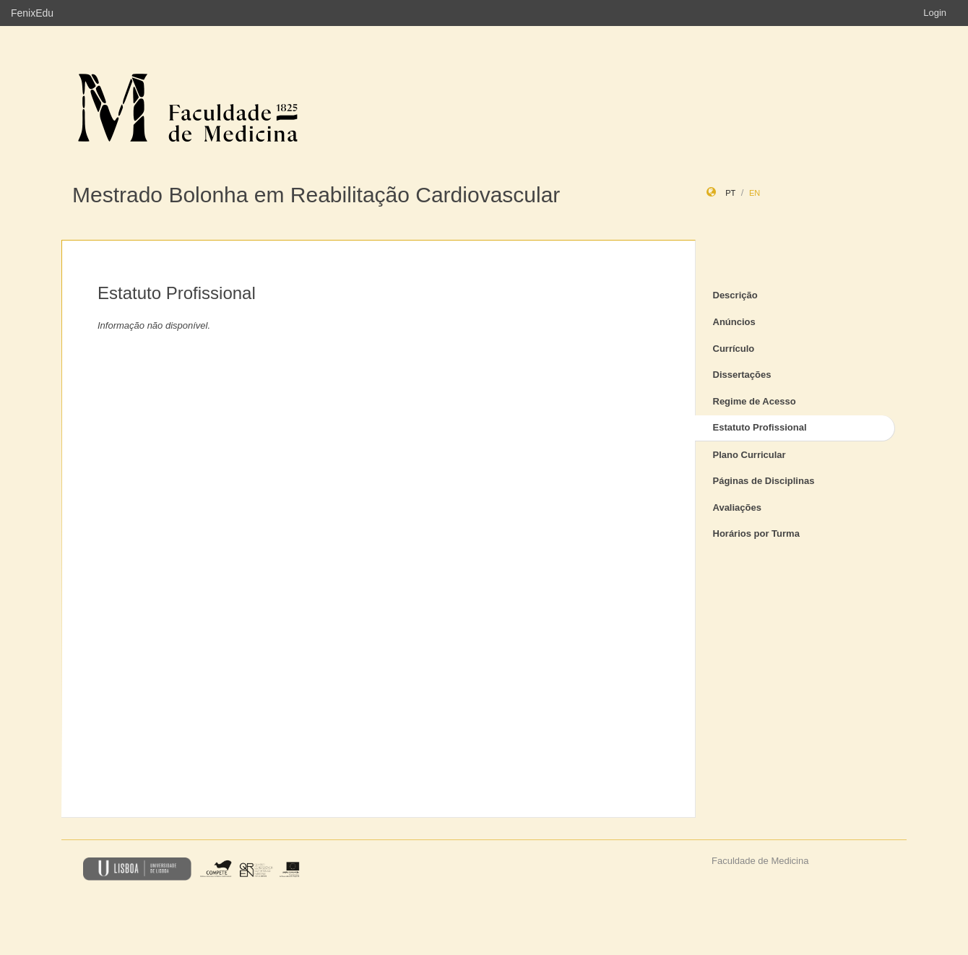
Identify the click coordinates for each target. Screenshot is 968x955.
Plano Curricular (749, 454)
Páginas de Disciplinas (764, 480)
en (754, 193)
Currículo (734, 348)
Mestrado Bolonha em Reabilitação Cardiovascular (316, 195)
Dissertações (742, 374)
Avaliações (737, 507)
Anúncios (734, 321)
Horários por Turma (756, 533)
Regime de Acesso (754, 401)
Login (934, 12)
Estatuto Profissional (760, 427)
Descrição (735, 295)
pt (730, 193)
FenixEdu (32, 13)
